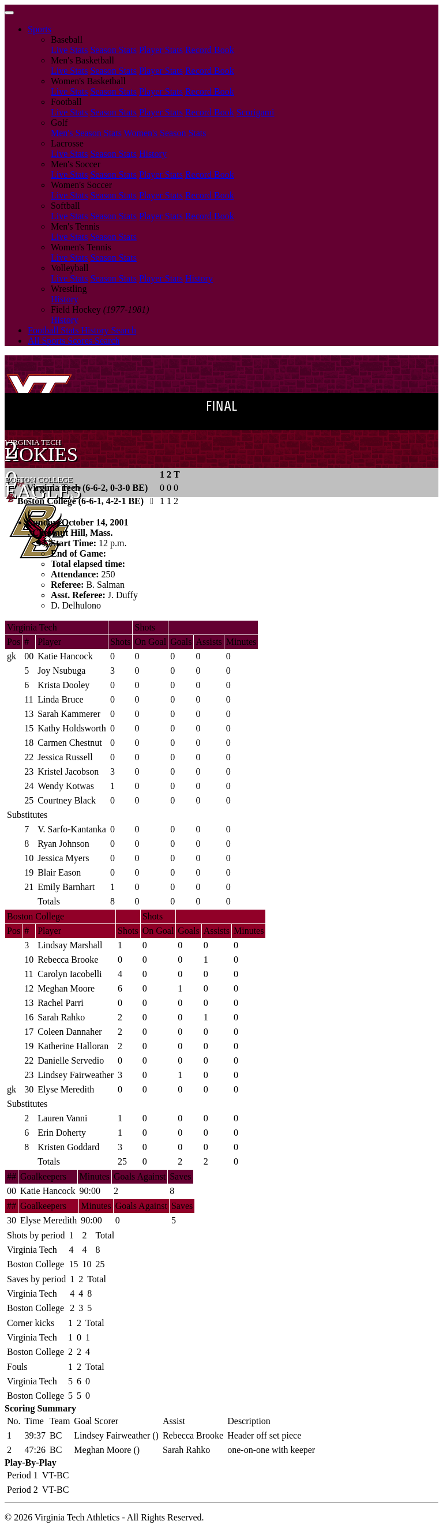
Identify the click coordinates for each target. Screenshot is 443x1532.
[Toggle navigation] (9, 12)
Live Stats (69, 50)
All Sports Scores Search (74, 341)
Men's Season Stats (86, 133)
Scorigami (255, 112)
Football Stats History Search (82, 330)
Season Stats (113, 50)
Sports (39, 29)
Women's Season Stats (165, 133)
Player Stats (161, 50)
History (153, 154)
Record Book (209, 50)
